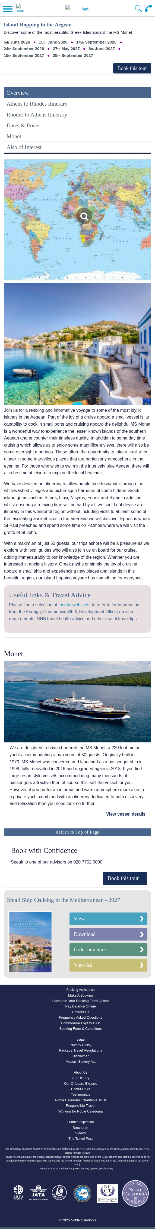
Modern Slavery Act (80, 1061)
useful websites (74, 605)
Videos (80, 1133)
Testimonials (80, 1094)
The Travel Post (80, 1138)
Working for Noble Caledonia (80, 1111)
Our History (80, 1078)
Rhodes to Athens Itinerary (37, 114)
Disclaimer (80, 1056)
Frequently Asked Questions (80, 1017)
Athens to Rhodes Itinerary (37, 103)
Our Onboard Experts (80, 1083)
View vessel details (125, 814)
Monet (14, 136)
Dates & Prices (23, 125)
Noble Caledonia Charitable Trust (80, 1100)
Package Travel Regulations (80, 1050)
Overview (18, 93)
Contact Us (80, 1012)
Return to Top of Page (78, 832)
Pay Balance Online (80, 1006)
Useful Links (80, 1089)
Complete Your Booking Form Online (80, 1001)
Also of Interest (24, 147)
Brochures (80, 1128)
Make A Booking (80, 995)
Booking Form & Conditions (80, 1029)
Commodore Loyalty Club (80, 1023)
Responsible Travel (80, 1106)
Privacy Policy (80, 1045)
